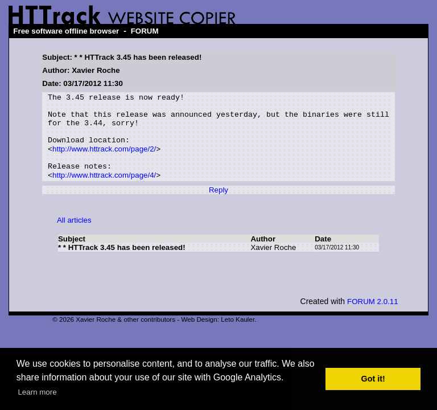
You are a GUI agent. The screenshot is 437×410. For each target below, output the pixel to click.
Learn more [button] (37, 392)
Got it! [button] (373, 378)
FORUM (145, 31)
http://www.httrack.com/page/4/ (104, 191)
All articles (74, 236)
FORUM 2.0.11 (372, 317)
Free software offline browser (66, 31)
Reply (218, 206)
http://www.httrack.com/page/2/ (104, 160)
